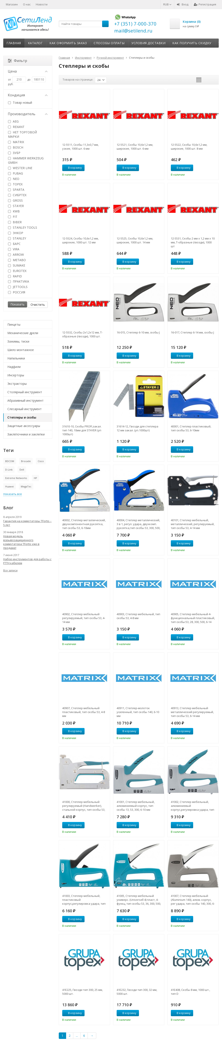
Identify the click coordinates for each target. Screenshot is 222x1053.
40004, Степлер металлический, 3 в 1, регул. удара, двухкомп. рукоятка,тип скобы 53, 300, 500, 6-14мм (138, 524)
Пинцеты (13, 324)
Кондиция (28, 95)
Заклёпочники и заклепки (26, 434)
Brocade (26, 461)
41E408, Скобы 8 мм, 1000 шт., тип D (190, 992)
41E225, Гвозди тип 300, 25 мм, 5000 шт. (82, 992)
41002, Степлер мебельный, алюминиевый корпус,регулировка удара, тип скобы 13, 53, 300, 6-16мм (192, 806)
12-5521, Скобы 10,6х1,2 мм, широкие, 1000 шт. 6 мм (135, 146)
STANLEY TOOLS (22, 227)
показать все (12, 494)
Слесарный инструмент (24, 409)
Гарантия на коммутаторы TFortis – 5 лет (27, 523)
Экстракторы (17, 384)
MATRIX (16, 142)
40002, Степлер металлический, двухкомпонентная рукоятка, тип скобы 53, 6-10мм (84, 524)
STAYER (16, 206)
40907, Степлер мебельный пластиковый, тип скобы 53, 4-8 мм (83, 712)
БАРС (14, 244)
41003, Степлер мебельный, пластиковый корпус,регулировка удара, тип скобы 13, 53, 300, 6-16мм (84, 900)
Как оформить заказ (68, 43)
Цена (28, 71)
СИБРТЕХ (17, 195)
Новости (41, 4)
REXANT (16, 127)
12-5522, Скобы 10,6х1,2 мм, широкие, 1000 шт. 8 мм (189, 146)
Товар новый (20, 102)
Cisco (41, 461)
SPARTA (16, 190)
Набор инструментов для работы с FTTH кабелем (27, 561)
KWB (14, 211)
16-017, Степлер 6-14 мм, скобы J (192, 332)
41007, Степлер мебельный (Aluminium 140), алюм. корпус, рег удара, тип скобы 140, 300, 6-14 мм (193, 900)
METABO (17, 260)
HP (35, 478)
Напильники (16, 358)
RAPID (15, 276)
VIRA (13, 249)
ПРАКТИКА (18, 281)
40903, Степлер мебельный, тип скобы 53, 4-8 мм (138, 616)
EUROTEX (17, 271)
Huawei (9, 486)
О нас (27, 4)
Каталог (35, 43)
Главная (14, 43)
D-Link (9, 469)
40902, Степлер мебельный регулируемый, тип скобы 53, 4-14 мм (83, 618)
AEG (13, 121)
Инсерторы (15, 375)
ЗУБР (14, 153)
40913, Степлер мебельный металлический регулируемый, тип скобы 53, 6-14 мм (192, 712)
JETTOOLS (18, 287)
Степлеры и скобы (21, 417)
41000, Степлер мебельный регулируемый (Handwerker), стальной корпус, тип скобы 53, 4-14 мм (83, 806)
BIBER (15, 222)
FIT (12, 217)
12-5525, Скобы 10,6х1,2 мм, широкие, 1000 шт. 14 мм (135, 240)
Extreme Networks (16, 478)
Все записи (10, 570)
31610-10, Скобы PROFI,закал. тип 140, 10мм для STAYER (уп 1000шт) (81, 430)
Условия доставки (148, 43)
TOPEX (15, 184)
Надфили (14, 367)
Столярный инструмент (24, 392)
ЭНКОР (15, 233)
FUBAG (15, 173)
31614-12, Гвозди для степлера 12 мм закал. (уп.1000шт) (137, 428)
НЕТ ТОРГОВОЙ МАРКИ (22, 134)
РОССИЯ (16, 292)
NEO (13, 179)
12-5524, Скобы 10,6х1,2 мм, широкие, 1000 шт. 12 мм (80, 240)
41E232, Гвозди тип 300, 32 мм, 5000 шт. (137, 992)
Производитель (28, 114)
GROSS (15, 200)
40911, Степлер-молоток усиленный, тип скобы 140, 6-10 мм (138, 712)
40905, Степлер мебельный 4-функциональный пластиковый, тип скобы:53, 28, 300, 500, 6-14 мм (193, 618)
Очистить (38, 304)
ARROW (16, 254)
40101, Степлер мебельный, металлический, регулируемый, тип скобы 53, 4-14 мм (192, 524)
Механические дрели (22, 333)
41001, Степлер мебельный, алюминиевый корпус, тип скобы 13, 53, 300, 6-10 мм (136, 806)
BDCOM (9, 461)
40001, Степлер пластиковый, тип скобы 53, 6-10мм (191, 428)
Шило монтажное (20, 350)
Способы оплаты (109, 43)
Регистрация (205, 4)
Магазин (12, 4)
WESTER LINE (20, 168)
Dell (22, 469)
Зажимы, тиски (18, 341)
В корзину (72, 168)
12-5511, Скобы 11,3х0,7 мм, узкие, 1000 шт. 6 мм (80, 146)
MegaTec (26, 486)
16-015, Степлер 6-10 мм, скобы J (138, 332)
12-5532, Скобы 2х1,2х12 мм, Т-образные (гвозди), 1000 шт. (82, 334)
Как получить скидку (191, 43)
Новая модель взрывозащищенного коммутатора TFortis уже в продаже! (21, 542)
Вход (182, 4)
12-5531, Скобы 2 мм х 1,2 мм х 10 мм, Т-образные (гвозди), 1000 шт (193, 242)
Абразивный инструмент (25, 400)
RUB (167, 4)
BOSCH (15, 147)
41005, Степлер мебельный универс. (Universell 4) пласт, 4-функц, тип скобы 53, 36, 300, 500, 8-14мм (139, 900)
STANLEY (17, 238)
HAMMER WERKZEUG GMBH (26, 160)
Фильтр (17, 60)
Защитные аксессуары (23, 426)
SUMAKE (16, 265)
